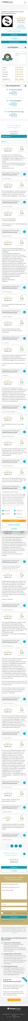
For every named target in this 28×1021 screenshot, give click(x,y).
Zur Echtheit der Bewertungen (14, 31)
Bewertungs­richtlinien (7, 1014)
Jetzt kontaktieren (14, 42)
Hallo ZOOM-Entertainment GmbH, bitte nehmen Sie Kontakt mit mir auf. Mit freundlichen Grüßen (14, 891)
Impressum (14, 1015)
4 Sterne (16, 55)
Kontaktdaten (17, 47)
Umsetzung (5, 74)
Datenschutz (22, 1014)
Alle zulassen (14, 521)
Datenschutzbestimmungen (15, 921)
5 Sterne (16, 53)
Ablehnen (14, 529)
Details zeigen (20, 517)
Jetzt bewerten (14, 34)
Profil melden (14, 932)
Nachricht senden (14, 917)
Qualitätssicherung (15, 1014)
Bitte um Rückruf (8, 913)
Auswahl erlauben (14, 525)
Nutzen (4, 70)
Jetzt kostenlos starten (14, 1000)
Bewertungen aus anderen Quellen (21, 27)
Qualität (4, 67)
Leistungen (5, 72)
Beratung (4, 76)
